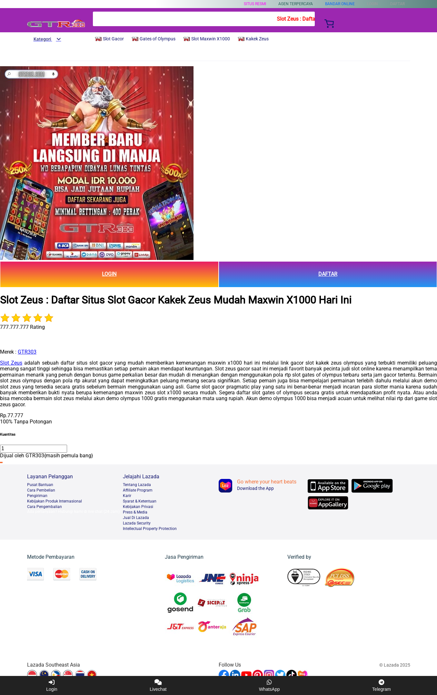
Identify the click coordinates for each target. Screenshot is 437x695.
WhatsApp (269, 685)
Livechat (158, 685)
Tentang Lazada (137, 484)
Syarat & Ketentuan (139, 501)
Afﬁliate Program (138, 490)
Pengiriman (37, 495)
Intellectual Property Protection (150, 528)
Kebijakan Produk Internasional (54, 501)
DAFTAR (327, 274)
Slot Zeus (11, 363)
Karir (127, 495)
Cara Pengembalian (44, 506)
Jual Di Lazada (136, 517)
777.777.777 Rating (22, 327)
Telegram (381, 685)
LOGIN (109, 274)
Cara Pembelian (41, 490)
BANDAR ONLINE (340, 4)
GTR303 (27, 352)
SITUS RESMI (255, 4)
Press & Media (135, 512)
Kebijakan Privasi (138, 506)
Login (51, 685)
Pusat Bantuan (40, 484)
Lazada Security (137, 523)
